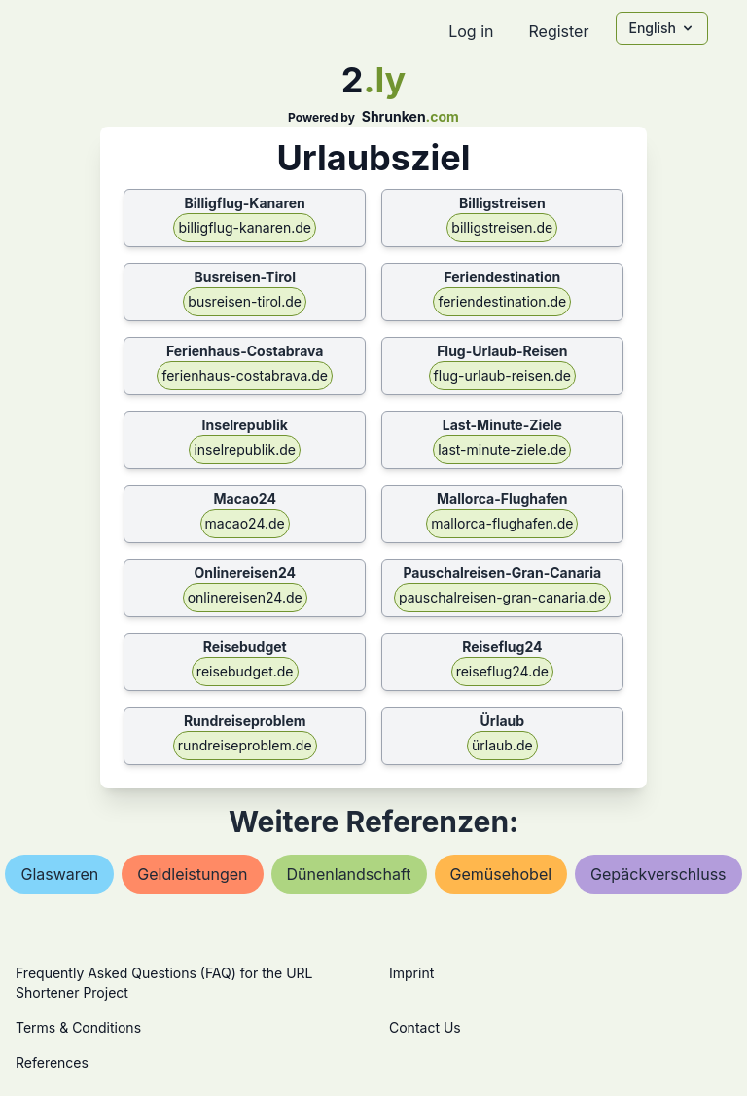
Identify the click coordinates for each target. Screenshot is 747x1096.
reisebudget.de (245, 671)
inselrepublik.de (244, 449)
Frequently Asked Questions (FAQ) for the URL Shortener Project (164, 983)
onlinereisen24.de (245, 597)
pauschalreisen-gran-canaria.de (502, 597)
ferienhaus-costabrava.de (244, 375)
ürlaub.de (502, 745)
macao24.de (245, 523)
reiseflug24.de (502, 671)
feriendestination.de (502, 301)
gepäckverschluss (658, 874)
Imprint (411, 973)
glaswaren (59, 874)
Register (558, 31)
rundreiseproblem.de (245, 745)
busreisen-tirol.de (245, 301)
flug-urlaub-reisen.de (502, 375)
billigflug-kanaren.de (244, 227)
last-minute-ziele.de (502, 449)
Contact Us (425, 1027)
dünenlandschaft (349, 874)
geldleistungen (192, 874)
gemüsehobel (501, 874)
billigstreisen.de (501, 227)
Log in (470, 31)
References (52, 1062)
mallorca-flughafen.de (502, 523)
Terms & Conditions (78, 1027)
